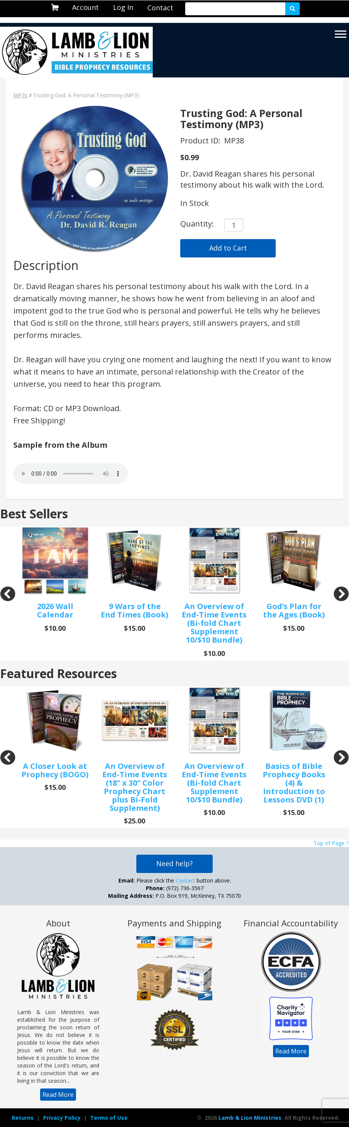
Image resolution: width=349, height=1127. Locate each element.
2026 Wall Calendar (55, 610)
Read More (58, 1094)
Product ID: (201, 140)
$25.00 (134, 820)
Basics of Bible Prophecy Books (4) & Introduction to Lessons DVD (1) (294, 783)
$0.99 (189, 157)
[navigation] (85, 7)
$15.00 (134, 628)
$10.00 (55, 628)
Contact (160, 7)
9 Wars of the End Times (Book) (134, 610)
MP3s (20, 95)
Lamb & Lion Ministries (249, 1117)
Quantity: (197, 224)
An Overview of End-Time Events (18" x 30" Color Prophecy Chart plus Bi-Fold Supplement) (134, 787)
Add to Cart (228, 247)
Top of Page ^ (331, 843)
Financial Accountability (291, 923)
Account (85, 7)
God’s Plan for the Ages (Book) (294, 610)
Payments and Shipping (174, 923)
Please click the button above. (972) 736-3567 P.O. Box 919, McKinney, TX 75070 (174, 888)
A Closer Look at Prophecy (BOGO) (55, 770)
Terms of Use (109, 1117)
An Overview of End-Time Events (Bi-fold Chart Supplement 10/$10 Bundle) (214, 623)
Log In (123, 7)
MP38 (234, 140)
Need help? (174, 863)
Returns (23, 1117)
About (58, 923)
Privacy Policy (62, 1117)
